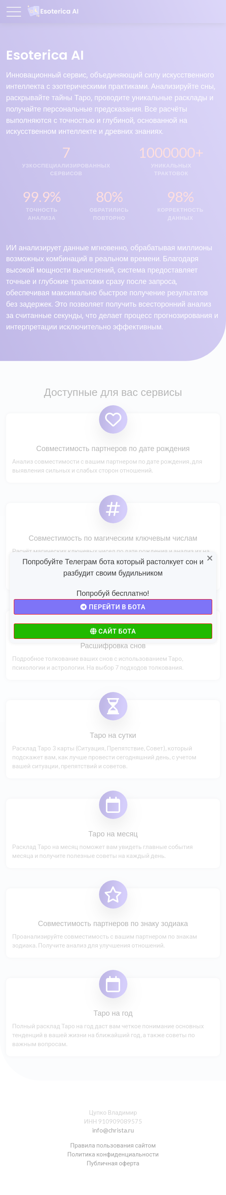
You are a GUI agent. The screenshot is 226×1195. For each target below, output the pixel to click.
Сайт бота (113, 631)
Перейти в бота (112, 606)
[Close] (210, 558)
